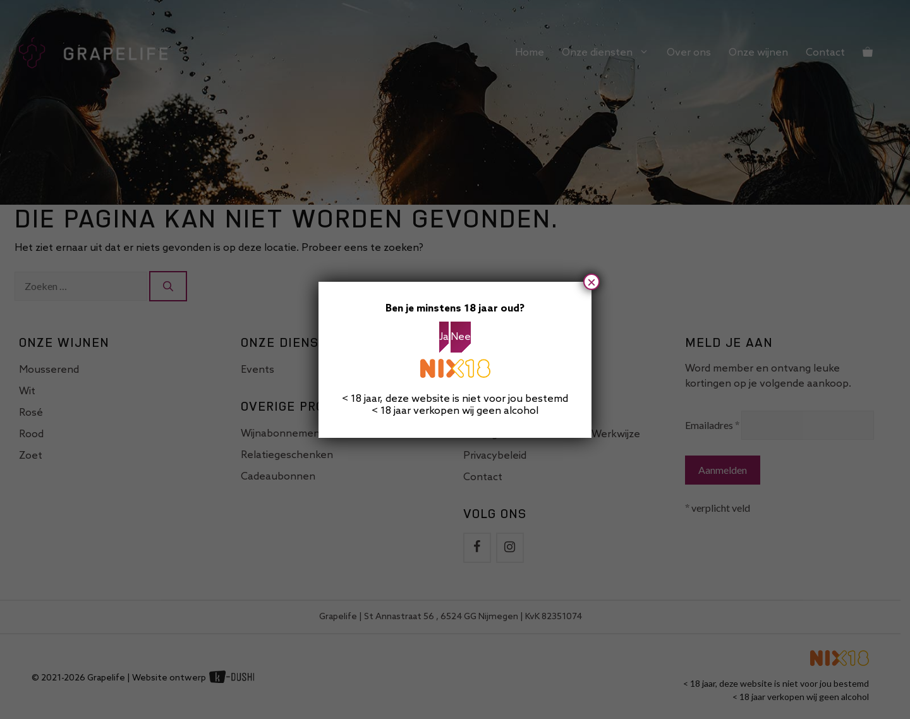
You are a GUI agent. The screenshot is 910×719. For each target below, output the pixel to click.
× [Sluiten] (591, 282)
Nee (461, 337)
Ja (444, 337)
